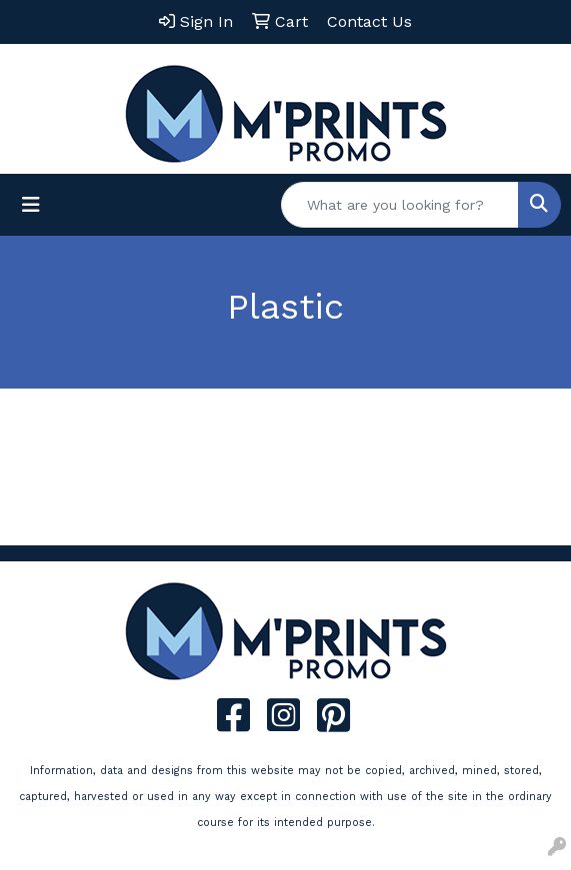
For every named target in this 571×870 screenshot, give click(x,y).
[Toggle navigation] (31, 205)
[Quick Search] (400, 205)
